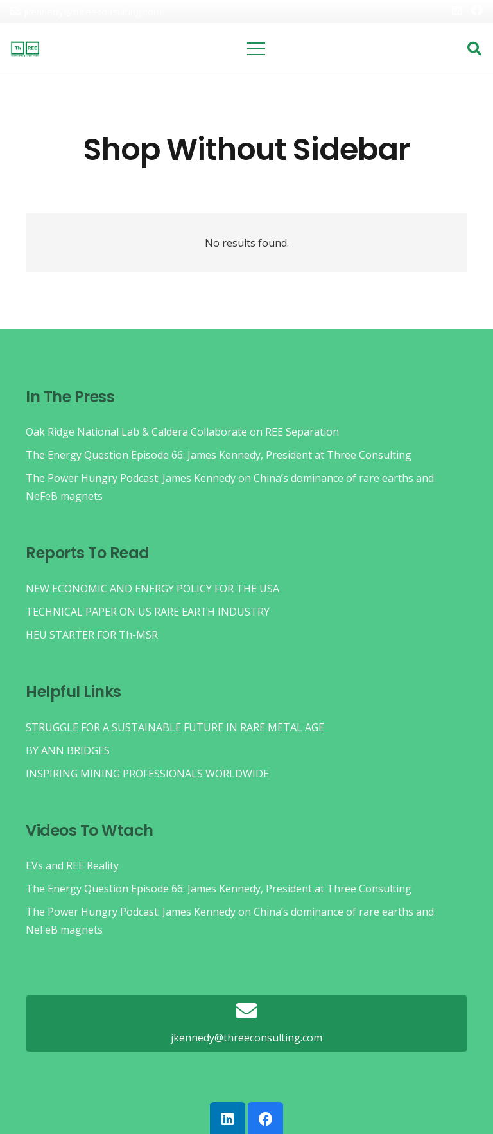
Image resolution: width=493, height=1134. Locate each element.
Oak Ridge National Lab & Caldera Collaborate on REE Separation (182, 432)
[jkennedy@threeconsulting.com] (246, 1011)
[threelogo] (25, 49)
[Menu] (256, 49)
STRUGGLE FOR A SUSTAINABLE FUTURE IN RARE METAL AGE (175, 727)
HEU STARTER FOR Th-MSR (92, 635)
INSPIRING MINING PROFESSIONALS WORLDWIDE (147, 773)
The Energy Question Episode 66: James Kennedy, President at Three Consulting (218, 455)
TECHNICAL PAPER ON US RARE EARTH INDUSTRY (148, 612)
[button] (474, 49)
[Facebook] (477, 10)
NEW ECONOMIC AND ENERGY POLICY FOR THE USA (152, 588)
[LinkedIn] (457, 10)
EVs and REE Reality (72, 865)
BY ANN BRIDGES (68, 750)
